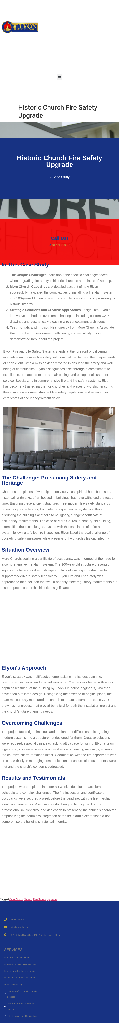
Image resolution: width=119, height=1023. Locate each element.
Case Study (16, 899)
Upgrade (52, 899)
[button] (59, 77)
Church (28, 899)
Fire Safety (39, 899)
